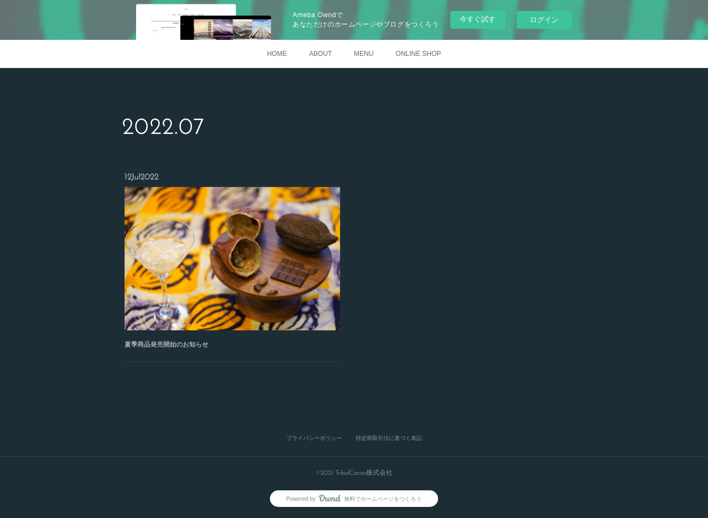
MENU (363, 54)
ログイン (544, 19)
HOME (277, 54)
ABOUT (320, 54)
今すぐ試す (478, 19)
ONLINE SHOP (418, 54)
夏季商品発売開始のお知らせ (177, 331)
